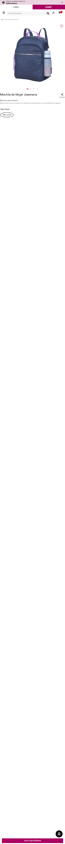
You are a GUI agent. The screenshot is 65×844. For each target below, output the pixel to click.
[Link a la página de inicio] (2, 19)
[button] (6, 115)
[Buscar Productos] (48, 13)
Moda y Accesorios (12, 19)
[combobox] (29, 13)
